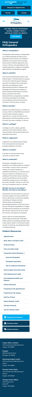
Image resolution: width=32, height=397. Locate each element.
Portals (8, 13)
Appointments (9, 236)
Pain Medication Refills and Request (13, 279)
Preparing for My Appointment (14, 289)
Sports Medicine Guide (11, 301)
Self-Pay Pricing (9, 297)
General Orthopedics (13, 257)
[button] (16, 36)
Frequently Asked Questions (14, 253)
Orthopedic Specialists (13, 261)
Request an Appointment (16, 7)
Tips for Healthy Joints (11, 310)
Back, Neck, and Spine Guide (13, 240)
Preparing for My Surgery (12, 293)
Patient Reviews (12, 329)
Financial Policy (9, 245)
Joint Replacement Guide (12, 274)
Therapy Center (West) (10, 380)
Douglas (5, 351)
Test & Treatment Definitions (16, 266)
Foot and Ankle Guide (11, 249)
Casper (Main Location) (10, 343)
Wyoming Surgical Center (11, 359)
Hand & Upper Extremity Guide (14, 270)
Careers (24, 13)
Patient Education (10, 284)
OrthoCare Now (12, 323)
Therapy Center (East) (10, 369)
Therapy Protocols (10, 305)
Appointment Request (14, 317)
